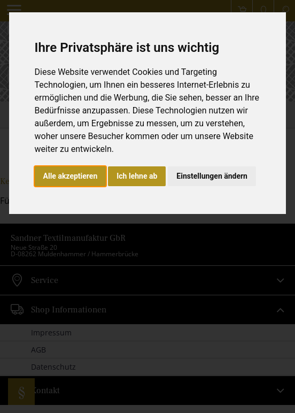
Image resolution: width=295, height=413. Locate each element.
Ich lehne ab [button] (137, 176)
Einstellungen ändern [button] (211, 176)
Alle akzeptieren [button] (70, 176)
